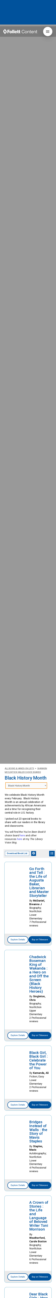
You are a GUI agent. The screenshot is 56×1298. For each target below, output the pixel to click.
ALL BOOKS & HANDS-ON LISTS (19, 692)
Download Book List (17, 777)
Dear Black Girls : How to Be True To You (38, 1224)
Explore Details (18, 863)
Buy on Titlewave (40, 863)
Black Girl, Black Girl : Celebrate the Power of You (38, 984)
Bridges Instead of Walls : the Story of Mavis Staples (38, 1056)
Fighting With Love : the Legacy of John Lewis (38, 1288)
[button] (47, 31)
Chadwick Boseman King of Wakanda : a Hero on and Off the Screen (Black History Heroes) (39, 898)
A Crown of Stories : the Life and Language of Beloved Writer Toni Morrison (38, 1140)
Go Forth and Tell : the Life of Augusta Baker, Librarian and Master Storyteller (39, 806)
